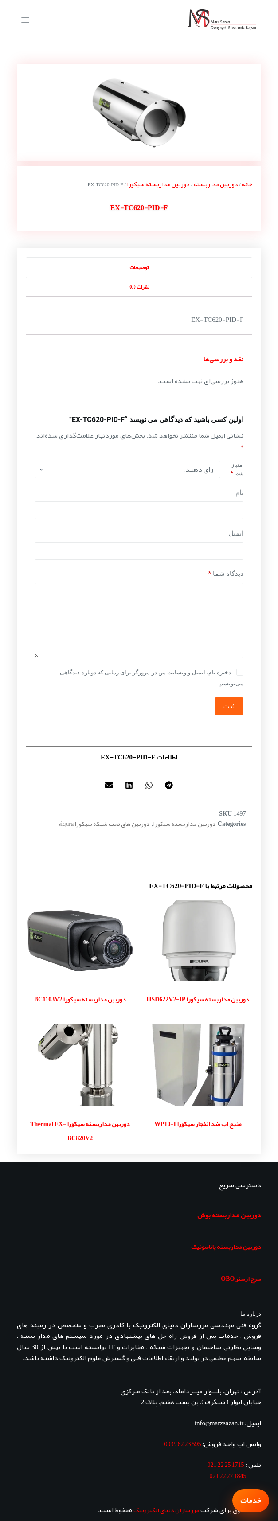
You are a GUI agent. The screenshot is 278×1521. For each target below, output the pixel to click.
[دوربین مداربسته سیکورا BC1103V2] (80, 940)
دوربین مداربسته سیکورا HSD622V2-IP (197, 999)
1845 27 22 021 (227, 1476)
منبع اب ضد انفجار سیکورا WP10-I (198, 1124)
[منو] (25, 20)
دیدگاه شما (225, 573)
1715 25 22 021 (225, 1464)
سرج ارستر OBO (241, 1278)
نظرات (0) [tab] (139, 287)
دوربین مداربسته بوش (229, 1215)
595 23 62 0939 (182, 1444)
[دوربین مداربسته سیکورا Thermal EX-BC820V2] (80, 1065)
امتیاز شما (237, 469)
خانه (247, 184)
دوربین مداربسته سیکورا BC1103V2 (80, 999)
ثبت (229, 706)
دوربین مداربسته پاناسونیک (226, 1246)
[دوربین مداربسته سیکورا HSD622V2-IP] (198, 940)
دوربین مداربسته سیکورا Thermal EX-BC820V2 (80, 1131)
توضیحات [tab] (139, 267)
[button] (169, 785)
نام (239, 493)
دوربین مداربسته (216, 184)
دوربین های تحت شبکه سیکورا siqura (104, 823)
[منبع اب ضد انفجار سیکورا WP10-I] (198, 1065)
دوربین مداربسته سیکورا (158, 184)
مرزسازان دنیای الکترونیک (166, 1510)
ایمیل (236, 533)
